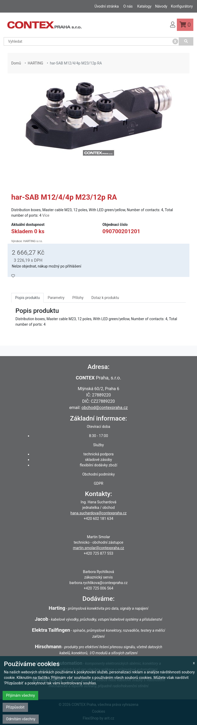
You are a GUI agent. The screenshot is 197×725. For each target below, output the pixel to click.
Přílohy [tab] (77, 298)
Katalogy (144, 6)
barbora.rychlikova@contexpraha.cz (98, 583)
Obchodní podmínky (98, 474)
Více (45, 215)
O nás (128, 6)
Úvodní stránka (106, 6)
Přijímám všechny (20, 695)
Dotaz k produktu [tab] (105, 298)
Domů (16, 63)
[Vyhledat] (186, 41)
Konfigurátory (182, 6)
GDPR (98, 483)
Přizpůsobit (15, 707)
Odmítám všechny (20, 719)
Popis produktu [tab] (27, 298)
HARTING (35, 63)
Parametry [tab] (56, 298)
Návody (161, 6)
